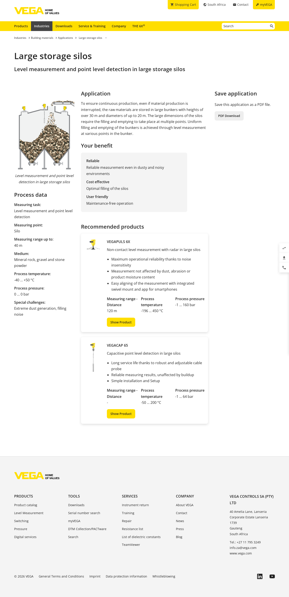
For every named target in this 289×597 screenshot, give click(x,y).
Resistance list (132, 529)
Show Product (121, 322)
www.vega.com (241, 553)
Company (119, 26)
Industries (41, 26)
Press (180, 529)
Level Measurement (28, 513)
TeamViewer (131, 545)
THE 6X (138, 26)
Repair (127, 521)
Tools (74, 496)
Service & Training (92, 26)
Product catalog (25, 505)
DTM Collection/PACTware (87, 529)
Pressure (20, 529)
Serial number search (84, 513)
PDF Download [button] (229, 116)
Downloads (64, 26)
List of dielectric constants (141, 537)
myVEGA (74, 521)
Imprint (94, 576)
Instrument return (135, 505)
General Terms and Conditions (61, 576)
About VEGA (184, 505)
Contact (181, 513)
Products (21, 26)
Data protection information (126, 576)
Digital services (25, 537)
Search (73, 537)
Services (130, 496)
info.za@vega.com (243, 548)
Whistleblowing (163, 576)
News (180, 521)
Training (128, 513)
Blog (179, 537)
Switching (21, 521)
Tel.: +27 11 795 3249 (245, 542)
